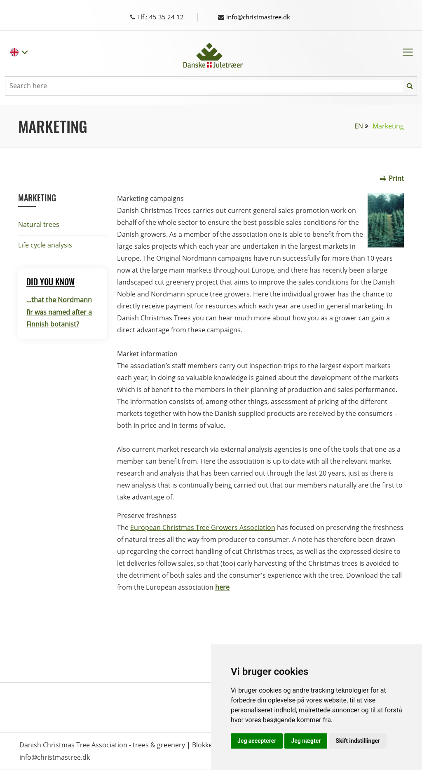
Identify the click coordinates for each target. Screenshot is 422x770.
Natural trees (38, 224)
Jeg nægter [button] (306, 740)
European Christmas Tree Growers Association (202, 527)
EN (358, 126)
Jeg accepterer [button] (256, 740)
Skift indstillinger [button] (357, 740)
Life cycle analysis (45, 245)
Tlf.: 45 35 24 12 (164, 16)
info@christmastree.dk (257, 16)
